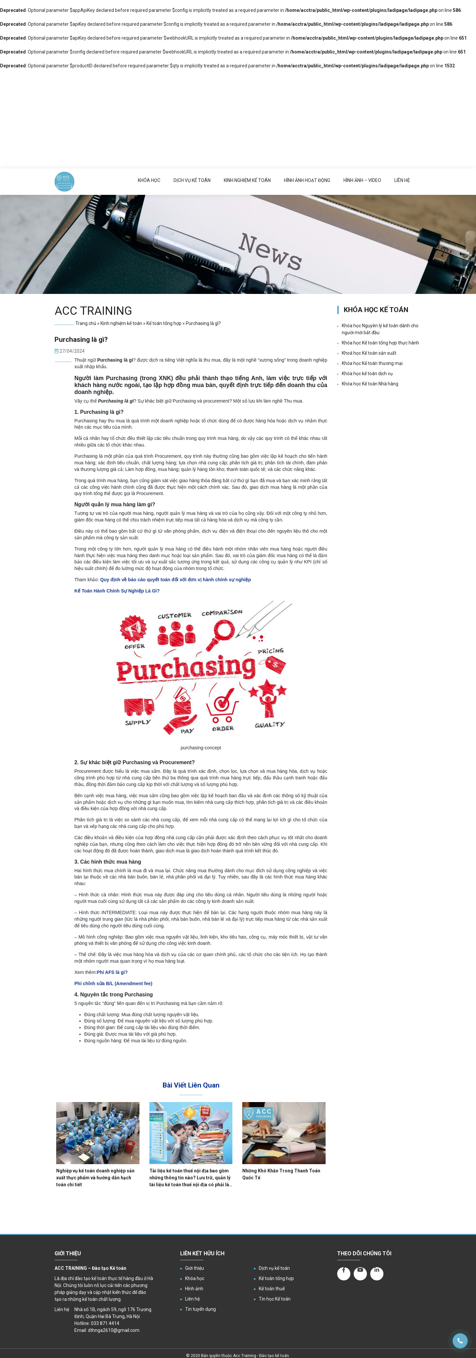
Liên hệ (402, 180)
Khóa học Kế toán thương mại (372, 363)
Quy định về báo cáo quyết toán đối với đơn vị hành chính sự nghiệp (175, 579)
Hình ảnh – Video (362, 180)
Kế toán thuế (272, 1288)
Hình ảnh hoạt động (307, 180)
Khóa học (149, 180)
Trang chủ (85, 323)
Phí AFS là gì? (112, 972)
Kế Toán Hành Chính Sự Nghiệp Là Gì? (117, 590)
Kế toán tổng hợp (163, 323)
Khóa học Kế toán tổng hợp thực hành (380, 342)
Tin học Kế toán (275, 1299)
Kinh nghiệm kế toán (247, 180)
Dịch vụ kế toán (192, 180)
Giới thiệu (194, 1268)
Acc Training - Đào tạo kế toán (261, 1355)
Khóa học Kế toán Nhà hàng (370, 383)
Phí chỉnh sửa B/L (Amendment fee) (113, 983)
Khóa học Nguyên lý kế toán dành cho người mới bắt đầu (380, 329)
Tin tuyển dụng (200, 1309)
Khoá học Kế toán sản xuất (369, 353)
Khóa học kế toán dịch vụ (367, 373)
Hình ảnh (194, 1288)
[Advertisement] (238, 119)
